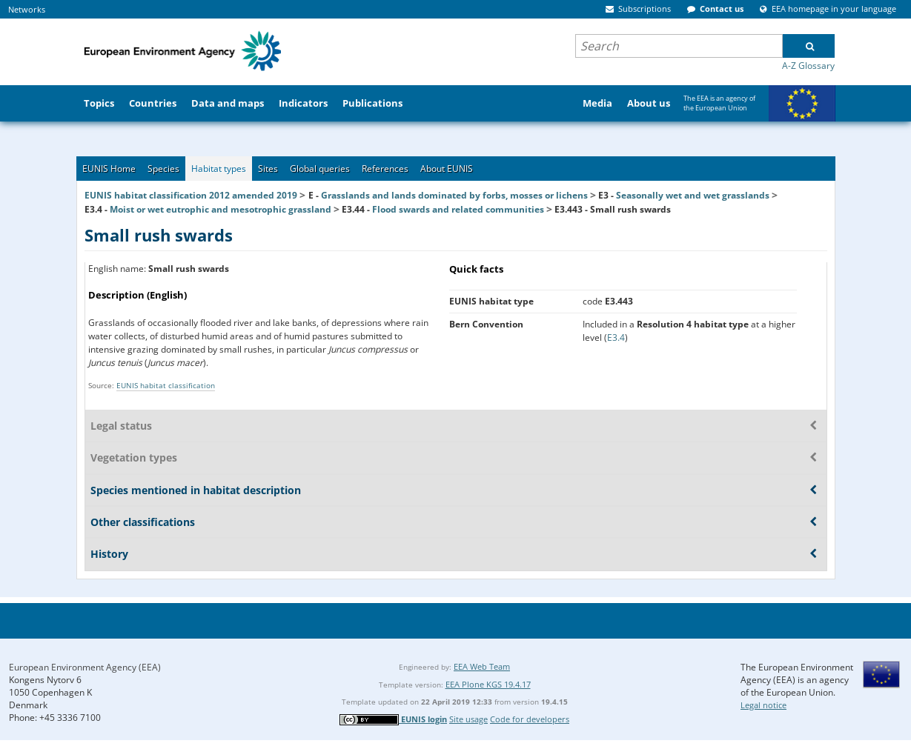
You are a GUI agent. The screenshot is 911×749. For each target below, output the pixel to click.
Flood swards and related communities (458, 209)
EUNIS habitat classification (165, 385)
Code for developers (529, 719)
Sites (268, 168)
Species (163, 168)
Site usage (468, 719)
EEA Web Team (482, 666)
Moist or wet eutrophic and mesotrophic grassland (220, 209)
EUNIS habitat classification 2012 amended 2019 (191, 195)
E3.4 (616, 337)
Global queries (320, 168)
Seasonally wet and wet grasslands (692, 195)
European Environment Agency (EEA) (85, 667)
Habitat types (218, 168)
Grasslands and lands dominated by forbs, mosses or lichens (454, 195)
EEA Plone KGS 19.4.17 (488, 684)
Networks (26, 9)
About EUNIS (446, 168)
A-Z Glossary (808, 65)
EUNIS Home (109, 168)
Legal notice (763, 704)
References (385, 168)
